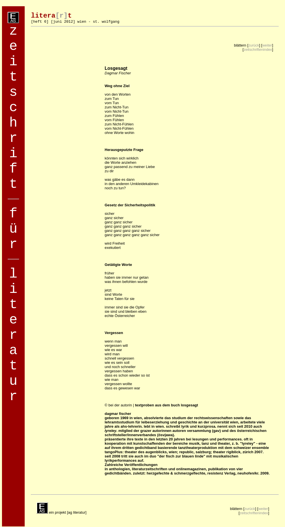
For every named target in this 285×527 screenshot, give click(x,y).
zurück (253, 45)
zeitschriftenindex (258, 49)
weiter (267, 45)
